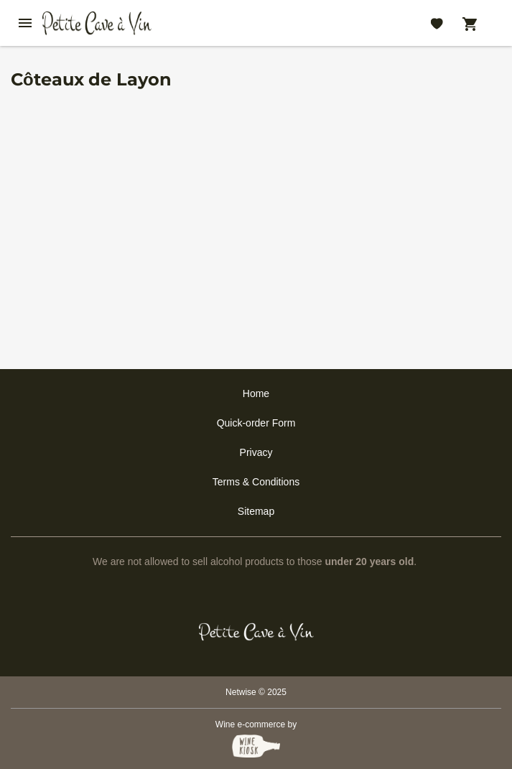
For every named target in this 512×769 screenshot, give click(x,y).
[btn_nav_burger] (25, 23)
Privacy (256, 452)
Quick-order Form (256, 423)
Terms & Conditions (256, 482)
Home (256, 393)
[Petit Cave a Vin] (256, 632)
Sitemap (256, 511)
